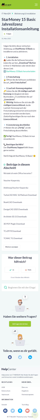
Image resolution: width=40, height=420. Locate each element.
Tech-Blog (25, 405)
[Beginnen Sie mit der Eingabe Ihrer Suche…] (20, 287)
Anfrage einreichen (20, 324)
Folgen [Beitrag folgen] (8, 34)
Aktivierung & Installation (25, 13)
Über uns (25, 387)
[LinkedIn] (30, 357)
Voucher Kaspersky (12, 180)
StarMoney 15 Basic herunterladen (20, 71)
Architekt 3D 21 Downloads (15, 216)
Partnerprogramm (27, 394)
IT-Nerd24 (6, 13)
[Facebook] (10, 357)
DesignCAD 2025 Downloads (16, 209)
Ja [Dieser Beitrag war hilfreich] (13, 270)
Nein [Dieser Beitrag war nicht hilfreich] (29, 270)
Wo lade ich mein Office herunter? (18, 173)
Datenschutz (6, 391)
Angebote (25, 391)
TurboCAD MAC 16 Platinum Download (20, 195)
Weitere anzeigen (11, 247)
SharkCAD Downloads (13, 202)
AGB (3, 387)
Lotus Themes (28, 417)
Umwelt (4, 405)
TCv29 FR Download (12, 231)
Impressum (5, 394)
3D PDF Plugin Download (14, 224)
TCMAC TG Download (13, 238)
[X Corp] (20, 357)
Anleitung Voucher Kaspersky (16, 188)
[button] (36, 4)
